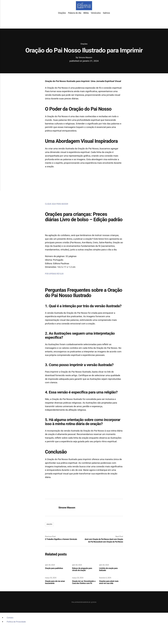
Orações (62, 19)
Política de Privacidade (18, 628)
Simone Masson (85, 57)
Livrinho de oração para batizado (110, 572)
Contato (11, 624)
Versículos (96, 19)
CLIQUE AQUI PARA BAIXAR (59, 203)
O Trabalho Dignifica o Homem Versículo (64, 539)
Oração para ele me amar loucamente (57, 586)
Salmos (106, 19)
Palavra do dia (74, 19)
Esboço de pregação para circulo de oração (84, 572)
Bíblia (86, 19)
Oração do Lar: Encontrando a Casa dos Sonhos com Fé (83, 587)
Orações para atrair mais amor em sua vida (110, 586)
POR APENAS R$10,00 (56, 273)
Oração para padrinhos (55, 571)
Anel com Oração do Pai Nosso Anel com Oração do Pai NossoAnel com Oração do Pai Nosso (103, 542)
